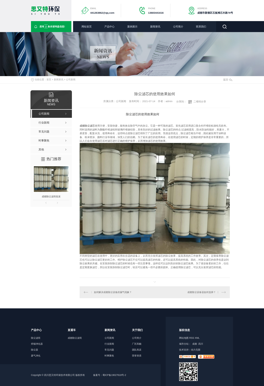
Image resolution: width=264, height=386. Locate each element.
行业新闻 (109, 344)
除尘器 (34, 350)
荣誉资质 (136, 355)
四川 (200, 343)
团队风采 (136, 350)
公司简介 (178, 26)
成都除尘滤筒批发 (51, 196)
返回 (227, 79)
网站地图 (184, 338)
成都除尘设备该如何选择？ (201, 292)
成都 (194, 343)
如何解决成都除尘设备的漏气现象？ (113, 292)
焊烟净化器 (37, 344)
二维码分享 (199, 101)
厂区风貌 (136, 344)
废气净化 (35, 355)
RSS (191, 338)
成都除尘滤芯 (87, 125)
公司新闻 (70, 79)
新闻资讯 (155, 26)
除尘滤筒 (35, 338)
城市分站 (184, 343)
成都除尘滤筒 (75, 338)
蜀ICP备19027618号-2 (114, 375)
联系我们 (201, 26)
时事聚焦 (109, 355)
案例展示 (132, 26)
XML (197, 338)
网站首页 (86, 26)
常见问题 (109, 350)
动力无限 (195, 349)
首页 (48, 79)
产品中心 (109, 26)
